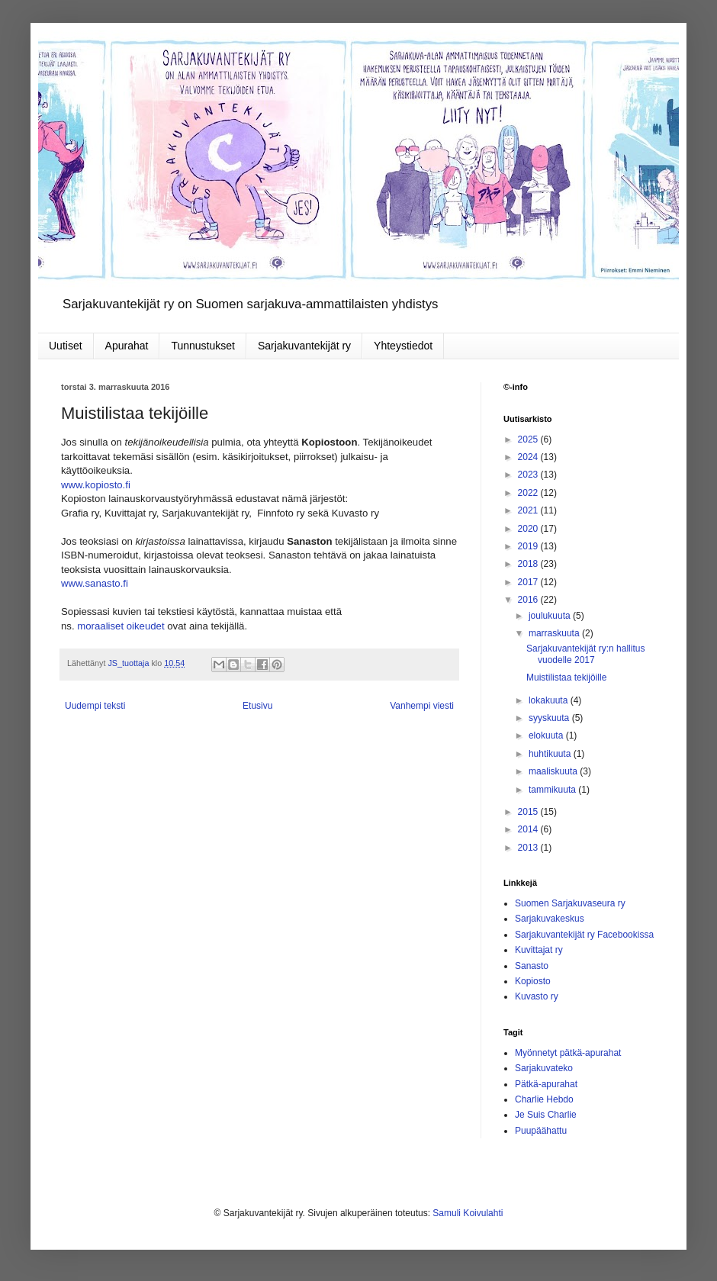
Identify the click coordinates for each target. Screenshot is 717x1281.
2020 (529, 528)
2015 (529, 811)
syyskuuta (550, 718)
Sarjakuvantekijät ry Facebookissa (584, 934)
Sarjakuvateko (544, 1068)
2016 (529, 599)
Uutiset (65, 346)
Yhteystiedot (403, 346)
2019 (529, 546)
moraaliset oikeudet (120, 626)
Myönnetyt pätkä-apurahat (568, 1053)
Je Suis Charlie (546, 1114)
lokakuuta (550, 700)
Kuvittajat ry (539, 950)
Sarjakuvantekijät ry (304, 346)
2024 (529, 457)
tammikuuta (553, 789)
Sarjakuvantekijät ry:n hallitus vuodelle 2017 (585, 654)
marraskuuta (555, 633)
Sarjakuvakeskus (549, 918)
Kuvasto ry (536, 996)
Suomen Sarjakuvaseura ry (570, 903)
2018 (529, 563)
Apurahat (127, 346)
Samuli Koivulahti (467, 1213)
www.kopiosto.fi (95, 485)
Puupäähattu (541, 1130)
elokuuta (547, 735)
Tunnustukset (203, 346)
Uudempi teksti (95, 705)
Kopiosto (533, 981)
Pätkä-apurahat (546, 1084)
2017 (529, 582)
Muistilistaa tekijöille (566, 677)
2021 (529, 510)
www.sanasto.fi (94, 583)
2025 (529, 439)
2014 (529, 829)
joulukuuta (551, 615)
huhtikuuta (551, 753)
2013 (529, 847)
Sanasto (531, 966)
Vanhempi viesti (422, 705)
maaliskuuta (554, 771)
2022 (529, 493)
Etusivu (257, 705)
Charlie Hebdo (544, 1099)
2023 (529, 474)
